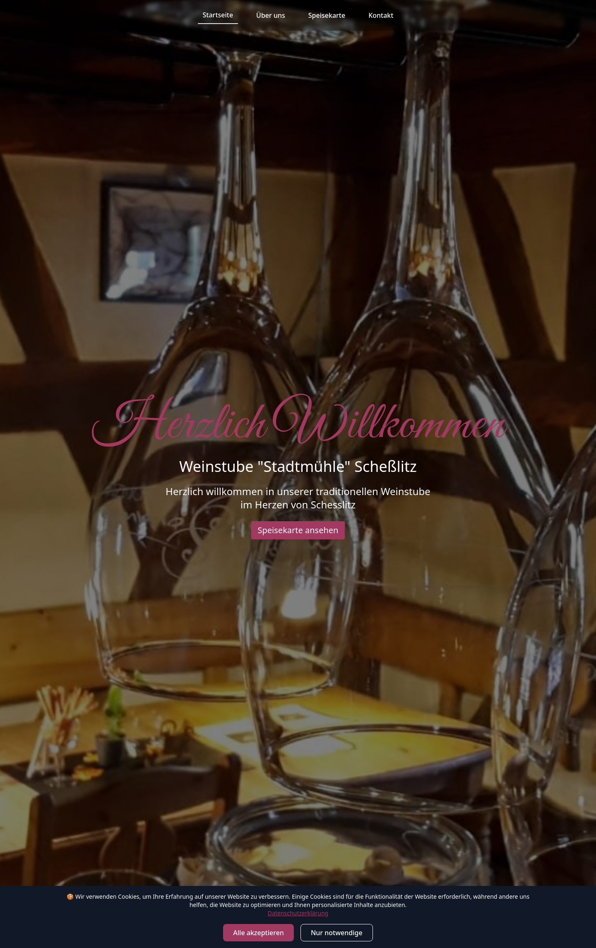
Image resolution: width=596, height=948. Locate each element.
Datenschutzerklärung (298, 913)
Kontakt (380, 15)
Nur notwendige (337, 932)
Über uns (270, 15)
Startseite (218, 14)
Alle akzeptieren (258, 932)
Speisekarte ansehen (298, 530)
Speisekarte (326, 15)
